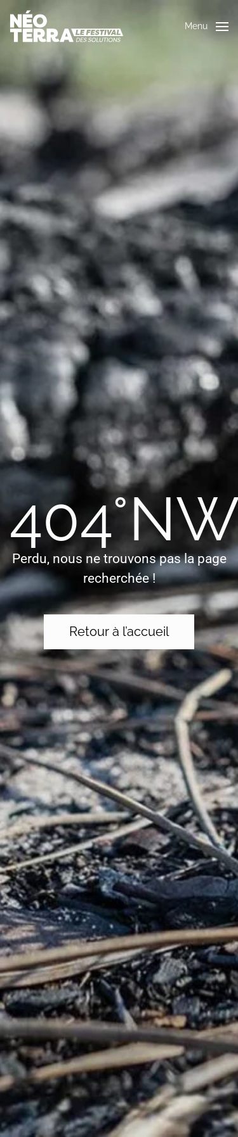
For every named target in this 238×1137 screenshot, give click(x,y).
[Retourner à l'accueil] (67, 26)
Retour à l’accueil (119, 631)
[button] (207, 27)
